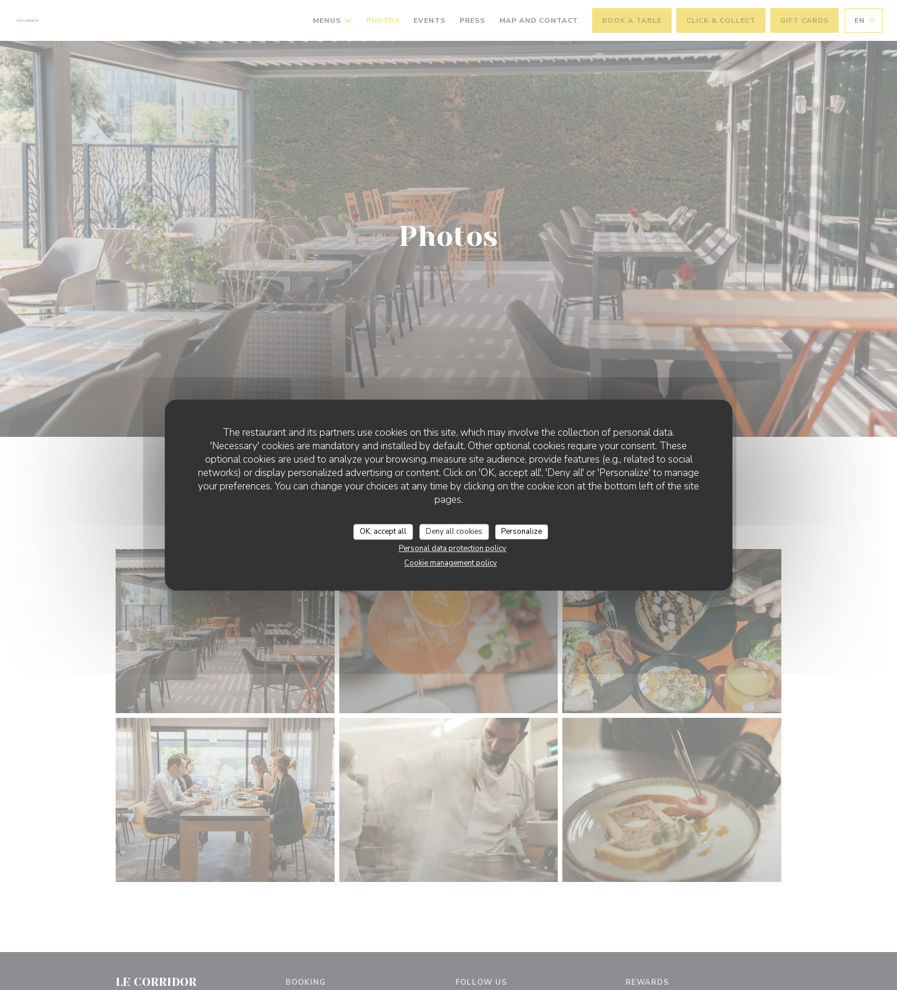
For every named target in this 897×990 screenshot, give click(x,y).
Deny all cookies (454, 531)
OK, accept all (383, 531)
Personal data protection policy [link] (452, 548)
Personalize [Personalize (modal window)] (521, 531)
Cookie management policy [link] (450, 563)
